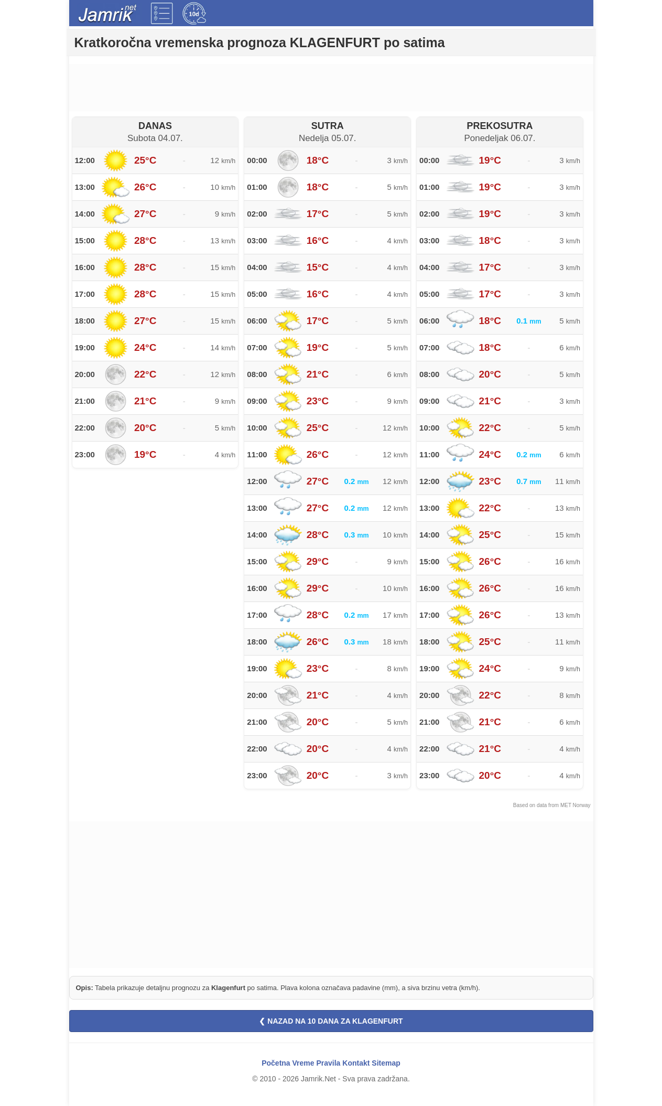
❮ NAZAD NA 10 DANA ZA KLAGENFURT (331, 1021)
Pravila (328, 1063)
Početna (276, 1063)
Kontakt (356, 1063)
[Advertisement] (331, 87)
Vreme (303, 1063)
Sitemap (386, 1063)
